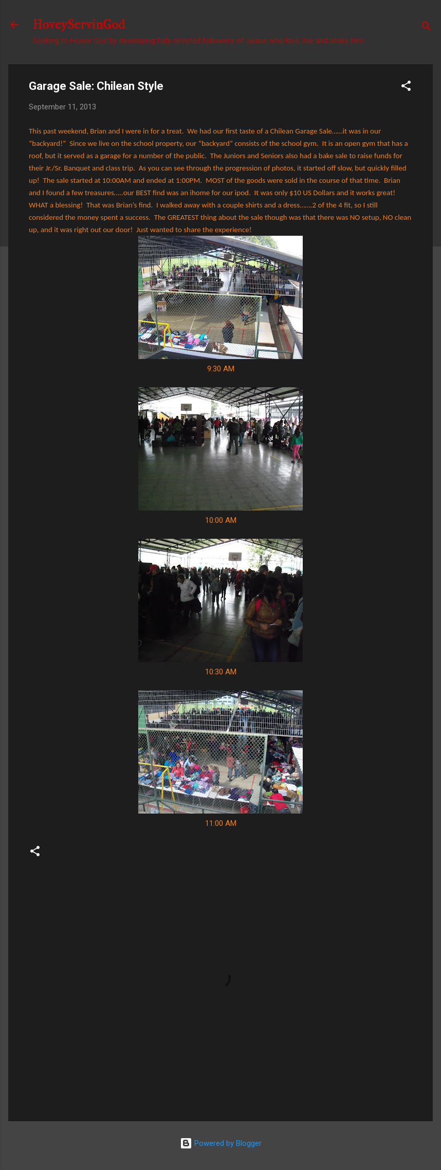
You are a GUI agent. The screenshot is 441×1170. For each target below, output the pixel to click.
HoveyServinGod (79, 24)
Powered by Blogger (221, 1143)
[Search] (426, 28)
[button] (406, 88)
